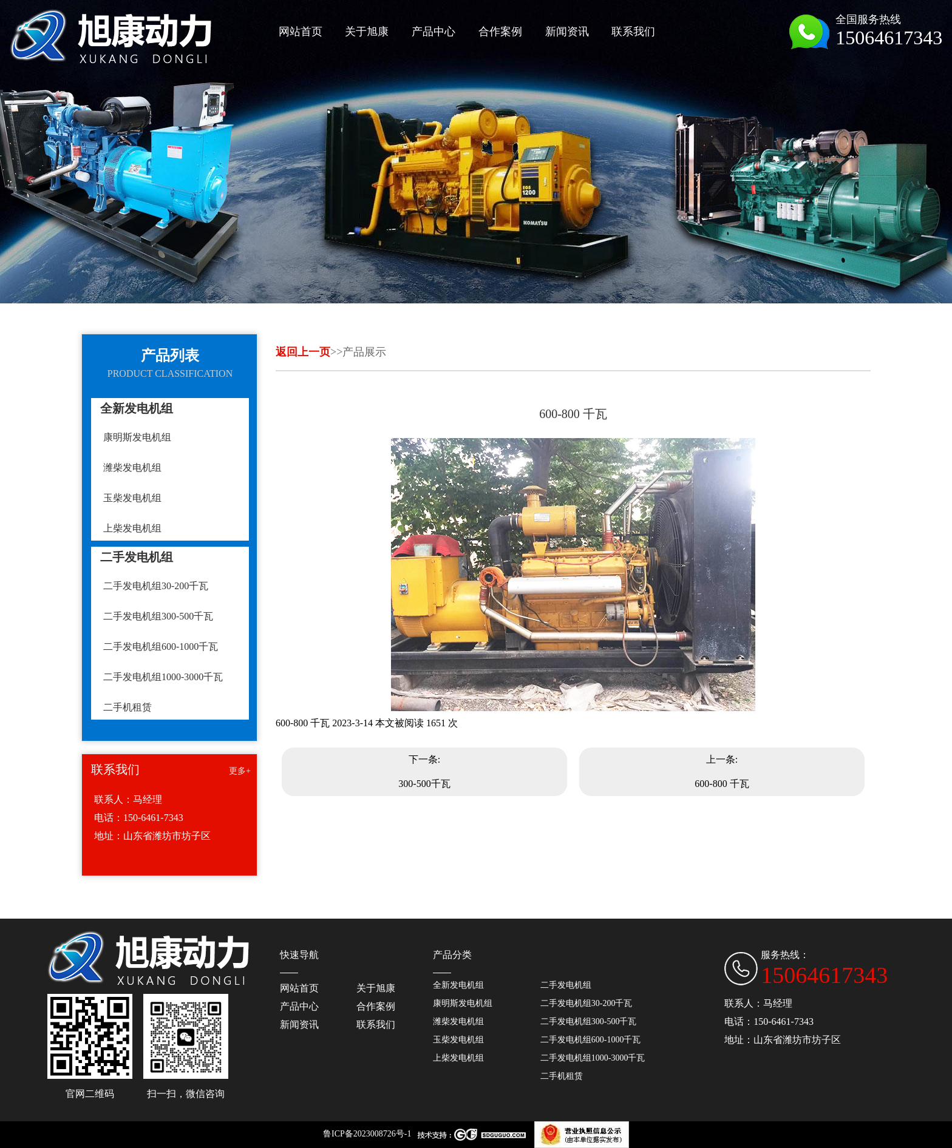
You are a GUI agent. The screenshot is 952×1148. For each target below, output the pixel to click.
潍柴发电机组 (132, 467)
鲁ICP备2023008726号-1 (367, 1133)
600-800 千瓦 (722, 783)
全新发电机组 (458, 985)
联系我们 (375, 1024)
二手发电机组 (565, 985)
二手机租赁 (127, 707)
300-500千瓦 (424, 783)
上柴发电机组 (132, 528)
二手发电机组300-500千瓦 (158, 616)
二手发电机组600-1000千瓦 (160, 646)
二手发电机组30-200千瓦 (155, 586)
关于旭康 (375, 988)
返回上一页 (303, 352)
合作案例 (375, 1006)
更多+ (240, 770)
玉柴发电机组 (132, 498)
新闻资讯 (299, 1024)
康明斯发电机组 (137, 437)
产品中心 (299, 1006)
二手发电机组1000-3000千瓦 (163, 677)
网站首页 (299, 988)
